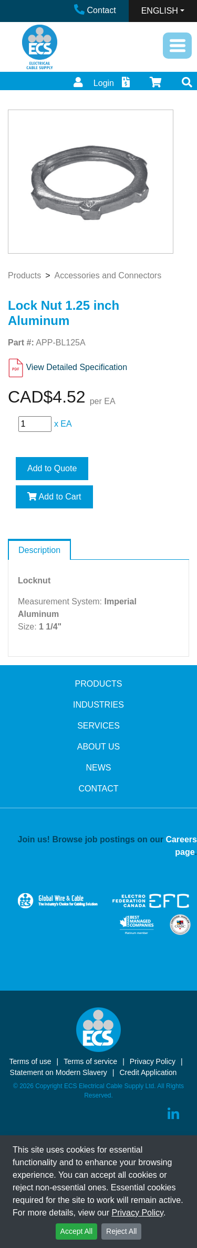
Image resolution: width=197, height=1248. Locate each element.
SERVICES (98, 725)
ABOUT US (98, 746)
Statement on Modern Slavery (58, 1072)
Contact (95, 10)
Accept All (76, 1231)
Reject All (121, 1231)
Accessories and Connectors (107, 275)
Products (24, 275)
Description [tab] (39, 550)
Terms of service (90, 1061)
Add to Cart (54, 496)
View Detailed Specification (76, 367)
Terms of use (30, 1061)
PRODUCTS (98, 683)
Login (92, 83)
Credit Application (148, 1072)
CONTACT (98, 788)
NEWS (98, 767)
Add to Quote (52, 468)
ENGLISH (159, 10)
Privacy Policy (137, 1212)
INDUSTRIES (98, 704)
